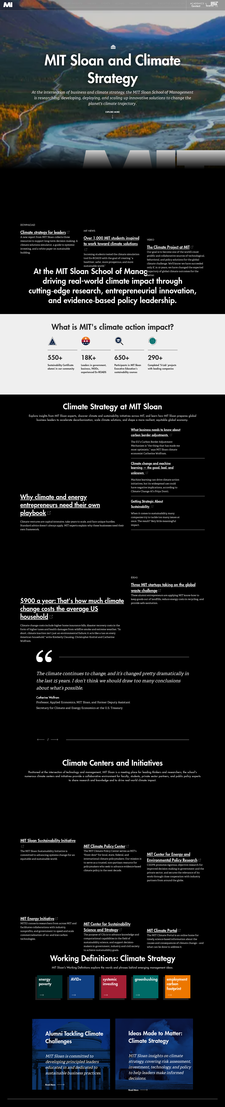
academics (197, 3)
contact (196, 13)
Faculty (135, 3)
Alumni (119, 3)
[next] (54, 739)
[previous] (41, 739)
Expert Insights (72, 3)
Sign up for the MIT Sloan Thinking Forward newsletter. (119, 12)
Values (92, 3)
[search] (212, 12)
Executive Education (171, 3)
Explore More (112, 111)
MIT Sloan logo (9, 17)
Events (105, 3)
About (149, 3)
